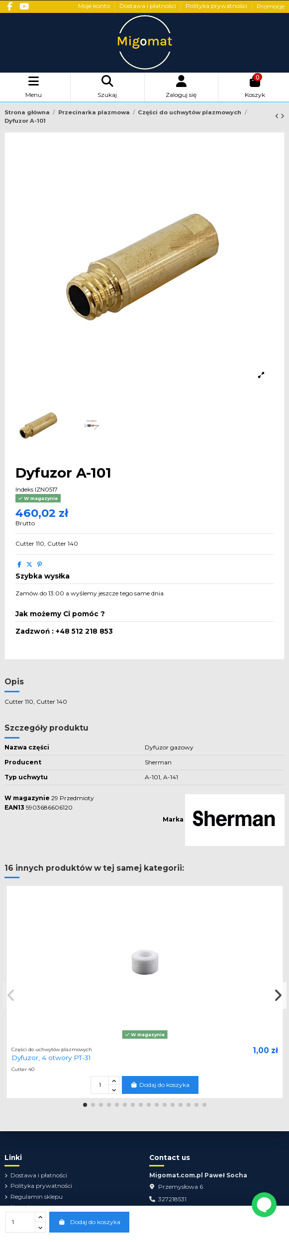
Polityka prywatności (217, 6)
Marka (173, 819)
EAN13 (14, 807)
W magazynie (27, 798)
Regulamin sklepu (36, 1196)
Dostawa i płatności (148, 6)
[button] (85, 1105)
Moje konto (94, 6)
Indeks (24, 489)
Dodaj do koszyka (89, 1222)
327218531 (172, 1199)
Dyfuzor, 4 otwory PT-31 (51, 1058)
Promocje (271, 6)
